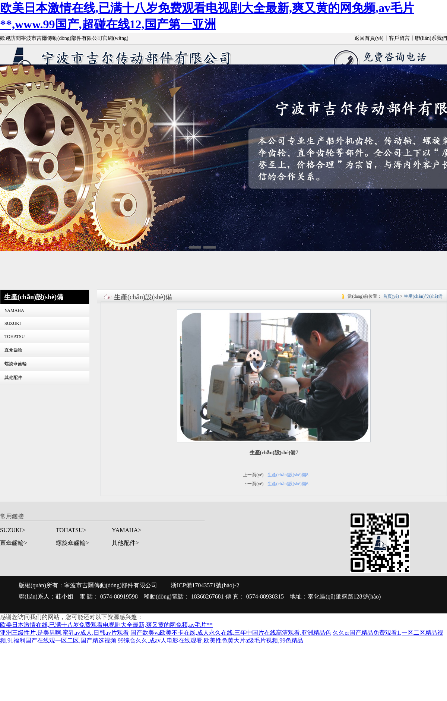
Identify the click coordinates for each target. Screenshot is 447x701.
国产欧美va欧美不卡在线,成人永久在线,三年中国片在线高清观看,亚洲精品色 (230, 632)
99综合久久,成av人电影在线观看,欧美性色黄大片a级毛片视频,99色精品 (210, 640)
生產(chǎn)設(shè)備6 (287, 483)
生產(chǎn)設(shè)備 (423, 296)
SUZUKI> (12, 530)
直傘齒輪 (13, 350)
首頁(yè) (391, 296)
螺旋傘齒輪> (72, 543)
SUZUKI (12, 323)
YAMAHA (14, 310)
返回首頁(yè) (369, 38)
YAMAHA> (126, 530)
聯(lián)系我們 (431, 38)
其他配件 (13, 377)
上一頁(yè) (253, 474)
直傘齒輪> (13, 543)
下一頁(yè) (253, 483)
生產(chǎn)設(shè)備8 (287, 474)
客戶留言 (399, 38)
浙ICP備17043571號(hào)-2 (205, 585)
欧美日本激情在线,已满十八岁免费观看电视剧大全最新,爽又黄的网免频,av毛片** (106, 625)
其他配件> (125, 543)
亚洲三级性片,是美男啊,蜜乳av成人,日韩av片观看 (64, 632)
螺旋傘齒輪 (15, 363)
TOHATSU (14, 336)
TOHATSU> (71, 530)
